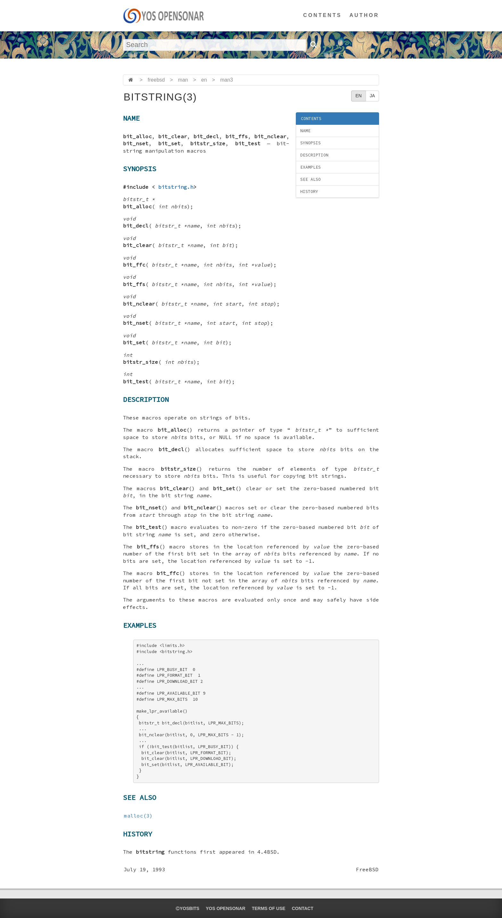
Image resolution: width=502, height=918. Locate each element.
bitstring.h (175, 187)
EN (358, 95)
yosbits (187, 908)
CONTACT (302, 908)
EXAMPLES (310, 167)
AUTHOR (364, 15)
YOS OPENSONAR (226, 908)
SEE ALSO (310, 179)
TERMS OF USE (268, 908)
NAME (305, 130)
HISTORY (309, 191)
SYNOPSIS (310, 143)
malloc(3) (138, 815)
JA (372, 95)
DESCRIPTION (314, 155)
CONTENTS (322, 15)
